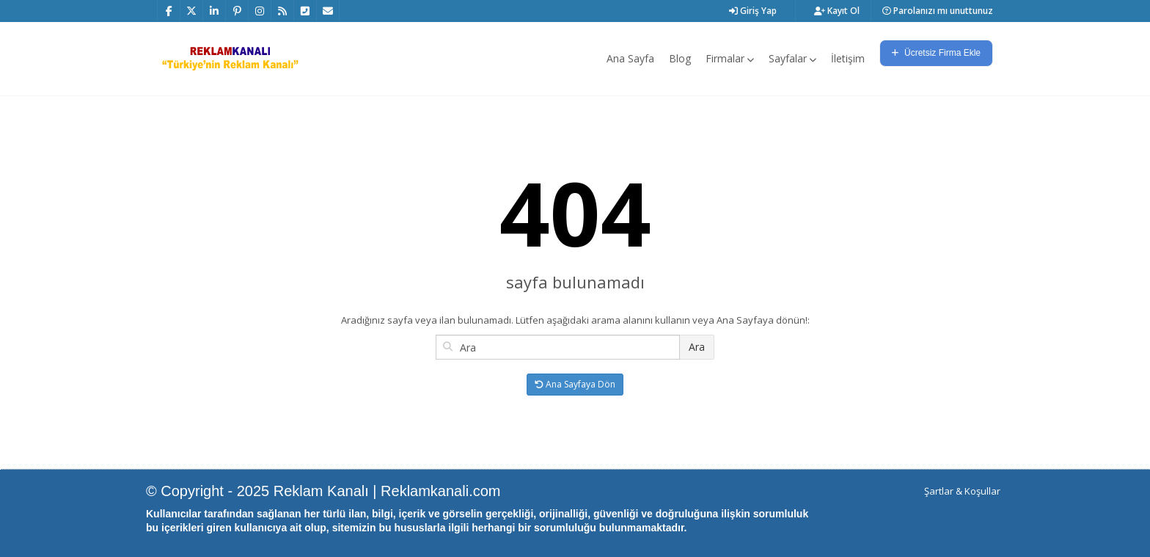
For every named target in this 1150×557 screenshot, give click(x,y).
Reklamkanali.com (440, 491)
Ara (697, 347)
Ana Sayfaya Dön (575, 384)
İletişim (848, 58)
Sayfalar (792, 58)
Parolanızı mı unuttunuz (937, 10)
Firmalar (730, 58)
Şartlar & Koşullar (962, 491)
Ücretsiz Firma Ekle (936, 53)
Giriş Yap (753, 10)
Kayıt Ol (837, 10)
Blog (680, 58)
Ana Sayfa (630, 58)
